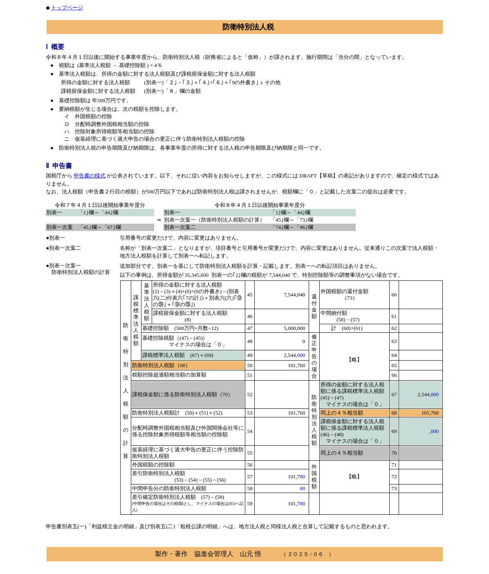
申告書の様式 (89, 176)
